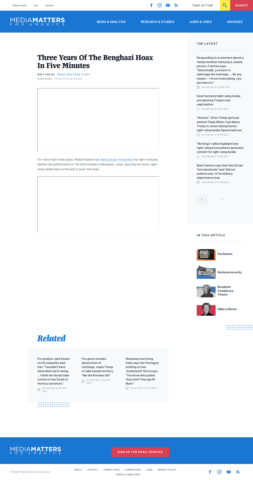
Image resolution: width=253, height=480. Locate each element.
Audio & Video (201, 22)
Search (225, 5)
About (78, 469)
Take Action (202, 5)
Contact (92, 469)
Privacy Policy (167, 469)
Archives (235, 22)
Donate (241, 5)
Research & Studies (157, 22)
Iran (35, 5)
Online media (19, 5)
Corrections (112, 469)
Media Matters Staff (74, 74)
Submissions (133, 469)
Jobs (149, 469)
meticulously (108, 159)
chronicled (125, 159)
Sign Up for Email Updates (140, 451)
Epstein (49, 5)
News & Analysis (111, 22)
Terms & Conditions (127, 474)
